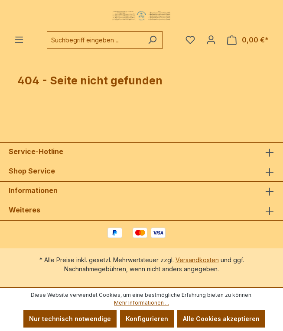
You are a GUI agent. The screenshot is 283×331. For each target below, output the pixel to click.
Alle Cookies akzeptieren (221, 318)
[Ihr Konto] (211, 39)
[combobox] (95, 40)
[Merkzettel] (190, 39)
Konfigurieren (147, 318)
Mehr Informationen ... (141, 302)
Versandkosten (197, 260)
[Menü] (19, 39)
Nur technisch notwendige (70, 318)
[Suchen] (152, 40)
